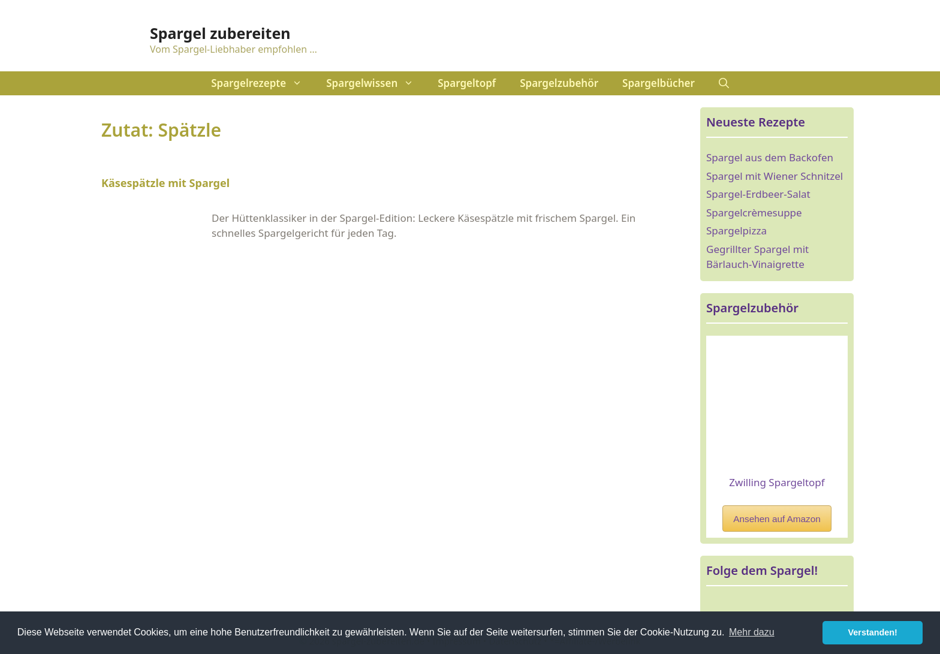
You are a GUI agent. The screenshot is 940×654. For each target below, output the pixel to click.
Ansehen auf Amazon (776, 519)
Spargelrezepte (262, 83)
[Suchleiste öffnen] (724, 83)
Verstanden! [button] (872, 632)
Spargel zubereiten (220, 33)
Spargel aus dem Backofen (769, 157)
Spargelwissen (376, 83)
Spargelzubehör (559, 83)
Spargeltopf (467, 83)
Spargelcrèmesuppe (754, 212)
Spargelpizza (736, 230)
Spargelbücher (658, 83)
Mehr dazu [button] (752, 632)
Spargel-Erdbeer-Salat (758, 194)
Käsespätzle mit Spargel (165, 183)
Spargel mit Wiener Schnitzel (774, 176)
